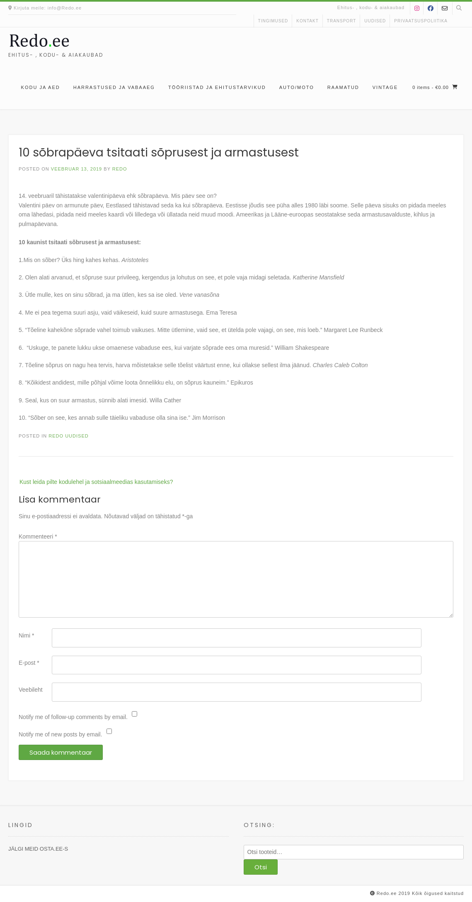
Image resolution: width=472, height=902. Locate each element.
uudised (375, 21)
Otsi (260, 867)
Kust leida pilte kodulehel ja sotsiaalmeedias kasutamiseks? (96, 482)
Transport (341, 21)
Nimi (26, 635)
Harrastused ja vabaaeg (114, 87)
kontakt (307, 21)
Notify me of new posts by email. (60, 734)
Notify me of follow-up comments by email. (73, 717)
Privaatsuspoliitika (421, 21)
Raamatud (343, 87)
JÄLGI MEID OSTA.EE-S (38, 849)
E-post (29, 662)
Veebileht (31, 689)
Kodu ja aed (40, 87)
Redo (119, 168)
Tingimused (273, 21)
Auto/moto (296, 87)
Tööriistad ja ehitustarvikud (217, 87)
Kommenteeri (38, 536)
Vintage (385, 87)
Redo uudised (68, 435)
